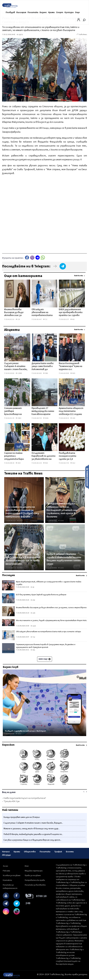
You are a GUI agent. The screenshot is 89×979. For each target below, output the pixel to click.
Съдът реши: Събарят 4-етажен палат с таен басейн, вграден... (33, 822)
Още (77, 12)
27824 (20, 521)
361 (32, 650)
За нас (5, 866)
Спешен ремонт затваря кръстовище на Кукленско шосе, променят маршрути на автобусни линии (16, 411)
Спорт (59, 12)
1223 (33, 626)
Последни (8, 575)
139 (18, 319)
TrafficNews (82, 34)
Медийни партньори (34, 870)
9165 (72, 373)
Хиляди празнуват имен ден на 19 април (21, 817)
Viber (32, 257)
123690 (19, 373)
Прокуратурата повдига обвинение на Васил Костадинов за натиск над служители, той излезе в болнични (62, 510)
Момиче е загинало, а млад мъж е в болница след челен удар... (31, 828)
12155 (61, 568)
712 (45, 319)
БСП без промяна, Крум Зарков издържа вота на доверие (41, 594)
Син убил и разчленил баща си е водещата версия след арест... (32, 840)
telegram (37, 258)
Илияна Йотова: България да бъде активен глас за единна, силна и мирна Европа (16, 312)
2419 (18, 463)
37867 (20, 568)
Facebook (27, 258)
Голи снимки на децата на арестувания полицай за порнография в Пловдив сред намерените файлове (22, 511)
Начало (6, 851)
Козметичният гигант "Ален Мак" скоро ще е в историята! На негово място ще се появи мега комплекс (23, 559)
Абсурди (6, 854)
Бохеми (70, 851)
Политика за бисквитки (35, 885)
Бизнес (43, 12)
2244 (72, 418)
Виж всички (78, 276)
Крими (51, 12)
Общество (30, 851)
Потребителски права (35, 880)
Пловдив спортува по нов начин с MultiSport (25, 731)
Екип (27, 866)
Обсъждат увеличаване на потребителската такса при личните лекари (42, 312)
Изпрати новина (87, 477)
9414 (45, 463)
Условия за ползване (11, 875)
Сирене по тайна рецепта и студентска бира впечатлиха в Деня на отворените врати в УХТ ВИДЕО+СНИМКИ (16, 456)
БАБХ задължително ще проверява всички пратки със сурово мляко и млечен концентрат (70, 312)
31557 (18, 734)
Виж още (44, 659)
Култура (69, 12)
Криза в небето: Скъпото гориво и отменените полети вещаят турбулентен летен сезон (64, 559)
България (21, 12)
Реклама (6, 870)
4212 (72, 463)
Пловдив (10, 12)
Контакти (7, 880)
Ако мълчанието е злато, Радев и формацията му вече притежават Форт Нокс (51, 620)
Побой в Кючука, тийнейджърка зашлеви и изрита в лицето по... (33, 834)
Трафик (58, 851)
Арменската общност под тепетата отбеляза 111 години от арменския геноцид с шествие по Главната (71, 411)
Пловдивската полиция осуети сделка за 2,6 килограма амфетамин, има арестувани (68, 456)
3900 (45, 373)
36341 (46, 418)
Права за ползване (33, 875)
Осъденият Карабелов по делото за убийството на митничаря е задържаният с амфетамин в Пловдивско (43, 456)
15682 (18, 418)
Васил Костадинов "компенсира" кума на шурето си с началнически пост (70, 366)
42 (32, 587)
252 (32, 600)
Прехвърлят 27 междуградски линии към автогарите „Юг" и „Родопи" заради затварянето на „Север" (43, 411)
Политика (33, 12)
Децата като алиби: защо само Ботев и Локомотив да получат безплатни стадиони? (43, 366)
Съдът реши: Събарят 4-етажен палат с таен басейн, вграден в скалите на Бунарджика (16, 366)
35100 (61, 521)
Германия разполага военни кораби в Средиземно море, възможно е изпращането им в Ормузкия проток (45, 646)
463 (72, 319)
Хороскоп (8, 745)
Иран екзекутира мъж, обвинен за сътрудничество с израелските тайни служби (48, 583)
